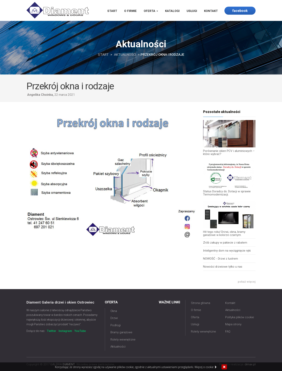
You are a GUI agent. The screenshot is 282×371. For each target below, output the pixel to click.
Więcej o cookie (205, 367)
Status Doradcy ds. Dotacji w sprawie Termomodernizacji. (227, 193)
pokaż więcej (247, 281)
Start (112, 11)
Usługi (192, 11)
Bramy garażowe (121, 332)
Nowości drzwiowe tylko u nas (222, 266)
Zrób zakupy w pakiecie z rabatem (225, 242)
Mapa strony (233, 324)
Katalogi (172, 11)
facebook (240, 11)
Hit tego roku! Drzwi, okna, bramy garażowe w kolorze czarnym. (224, 233)
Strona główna (200, 303)
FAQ (227, 331)
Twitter (51, 330)
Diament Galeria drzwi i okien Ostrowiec (60, 302)
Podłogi (115, 325)
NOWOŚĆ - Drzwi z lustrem (220, 258)
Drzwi (114, 318)
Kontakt (211, 11)
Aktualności (125, 54)
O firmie (130, 11)
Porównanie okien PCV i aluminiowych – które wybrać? (229, 152)
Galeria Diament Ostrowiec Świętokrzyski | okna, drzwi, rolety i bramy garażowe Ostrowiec (57, 10)
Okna (113, 311)
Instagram (65, 330)
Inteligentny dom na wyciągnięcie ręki (227, 250)
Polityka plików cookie (239, 317)
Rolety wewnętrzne (123, 339)
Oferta (151, 11)
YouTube (80, 330)
